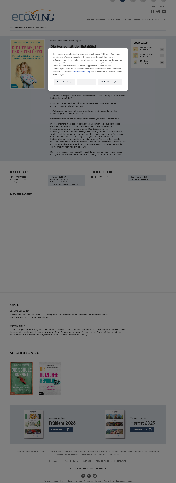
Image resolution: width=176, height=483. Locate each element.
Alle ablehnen (87, 82)
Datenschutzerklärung (81, 72)
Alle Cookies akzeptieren (110, 82)
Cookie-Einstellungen (64, 82)
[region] (88, 69)
